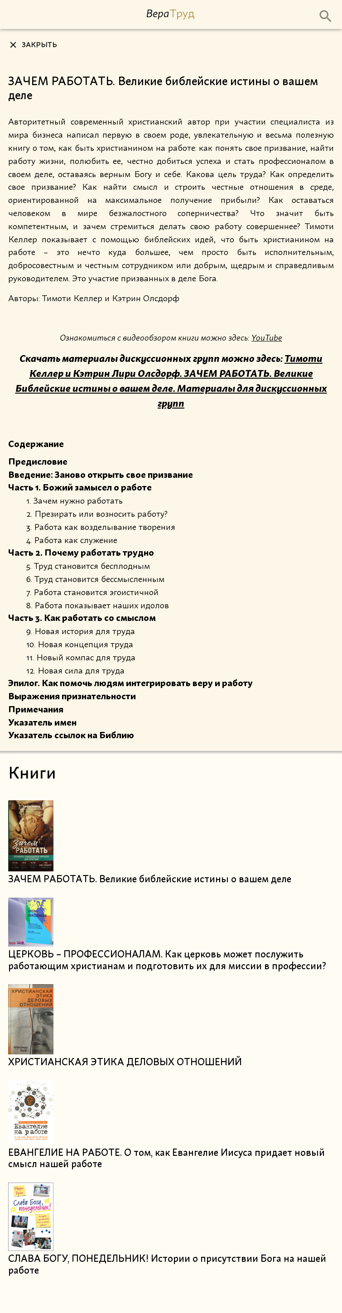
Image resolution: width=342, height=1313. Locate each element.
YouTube (266, 338)
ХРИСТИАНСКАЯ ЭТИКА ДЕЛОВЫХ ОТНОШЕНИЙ (125, 1063)
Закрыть (39, 45)
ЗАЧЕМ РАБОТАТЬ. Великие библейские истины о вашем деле (149, 880)
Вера (170, 13)
